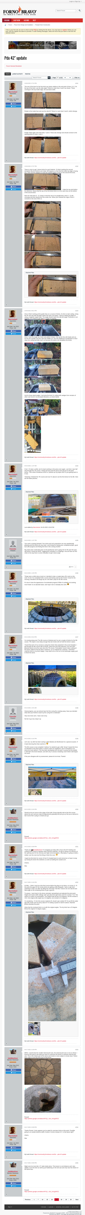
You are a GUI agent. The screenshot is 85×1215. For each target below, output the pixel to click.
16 (52, 1199)
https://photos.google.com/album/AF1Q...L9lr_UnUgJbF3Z (41, 838)
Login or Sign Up (75, 1)
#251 (76, 846)
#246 (76, 573)
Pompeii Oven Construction (42, 25)
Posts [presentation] (8, 74)
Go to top (75, 1207)
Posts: (11, 100)
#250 (76, 809)
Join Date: (10, 99)
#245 (76, 540)
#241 (76, 83)
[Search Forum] (67, 10)
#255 (76, 1163)
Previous (28, 1199)
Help (34, 20)
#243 (76, 311)
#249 (76, 738)
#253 (76, 1049)
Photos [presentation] (27, 74)
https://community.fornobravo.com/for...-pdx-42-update (50, 157)
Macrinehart (12, 92)
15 (47, 1199)
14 (42, 1199)
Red (10, 1207)
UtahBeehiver (13, 818)
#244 (76, 466)
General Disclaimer (62, 1207)
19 (66, 1199)
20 (70, 1199)
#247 (76, 637)
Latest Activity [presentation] (17, 74)
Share (13, 104)
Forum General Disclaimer (14, 66)
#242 (76, 166)
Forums (7, 20)
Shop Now (16, 20)
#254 (76, 1127)
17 (56, 1199)
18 (61, 1199)
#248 (76, 708)
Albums (26, 20)
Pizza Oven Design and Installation (23, 25)
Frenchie (13, 549)
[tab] (7, 73)
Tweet (13, 106)
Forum (10, 25)
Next (76, 1199)
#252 (76, 882)
